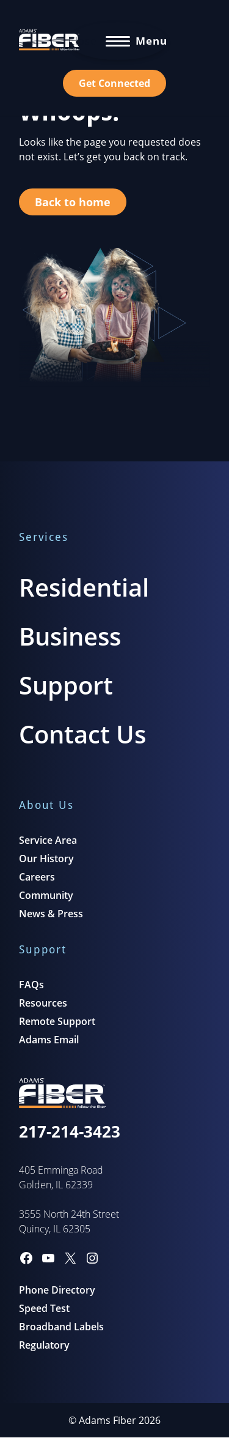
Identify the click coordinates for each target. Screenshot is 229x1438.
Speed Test (44, 1308)
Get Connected (114, 83)
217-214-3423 (69, 1131)
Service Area (48, 840)
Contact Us (82, 734)
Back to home (73, 202)
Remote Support (57, 1021)
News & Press (51, 913)
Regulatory (44, 1345)
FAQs (31, 984)
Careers (37, 877)
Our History (46, 858)
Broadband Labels (61, 1326)
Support (66, 685)
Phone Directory (57, 1290)
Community (46, 895)
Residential (84, 587)
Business (70, 636)
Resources (43, 1003)
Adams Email (49, 1039)
